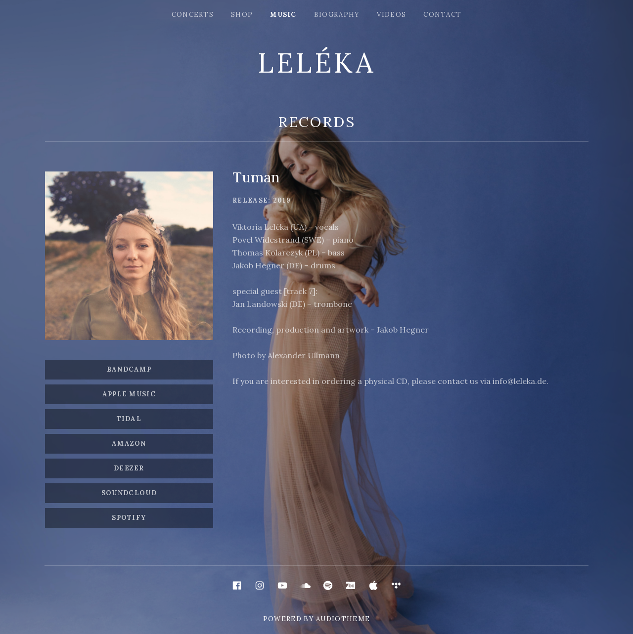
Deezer (129, 468)
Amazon (129, 443)
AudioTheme (343, 619)
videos (391, 14)
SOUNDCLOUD (129, 493)
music (283, 14)
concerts (193, 14)
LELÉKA (316, 62)
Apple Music (129, 394)
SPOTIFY (129, 517)
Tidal (129, 419)
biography (337, 14)
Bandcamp (129, 369)
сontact (442, 14)
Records (317, 122)
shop (242, 14)
